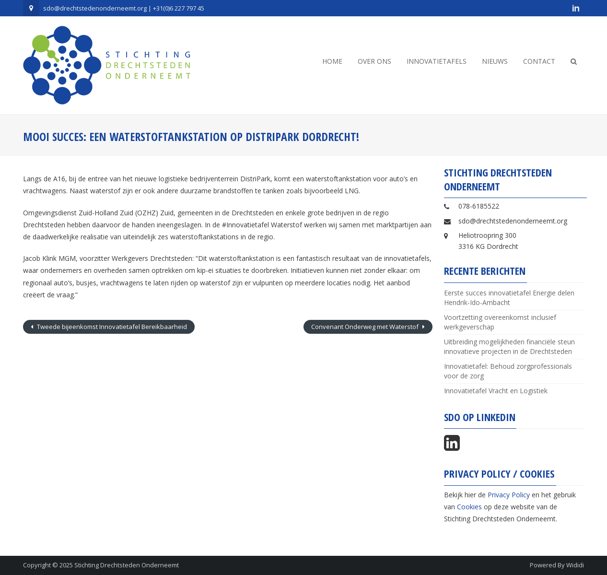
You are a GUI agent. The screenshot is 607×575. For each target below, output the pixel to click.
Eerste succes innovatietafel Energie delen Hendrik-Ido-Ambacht (509, 297)
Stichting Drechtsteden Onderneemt (126, 565)
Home (332, 61)
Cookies (469, 506)
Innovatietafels (437, 61)
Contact (539, 61)
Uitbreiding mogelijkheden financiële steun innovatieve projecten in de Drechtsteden (509, 346)
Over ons (374, 61)
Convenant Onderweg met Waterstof (365, 326)
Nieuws (495, 61)
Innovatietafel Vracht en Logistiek (496, 390)
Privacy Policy (509, 494)
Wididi (575, 565)
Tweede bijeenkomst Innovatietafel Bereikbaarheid (111, 326)
